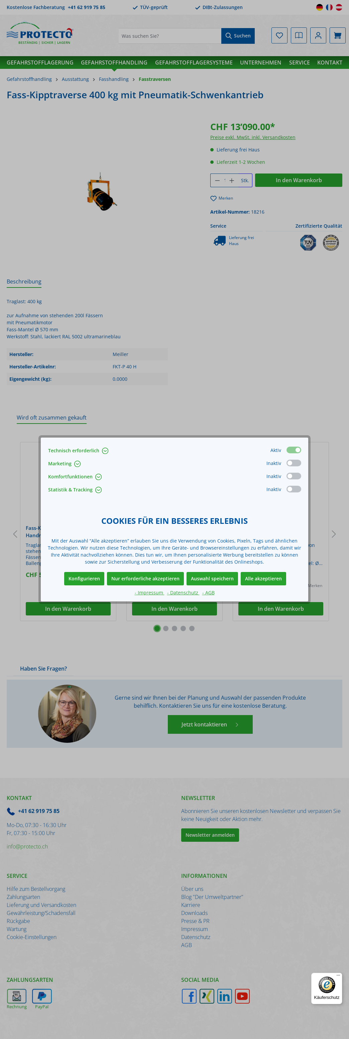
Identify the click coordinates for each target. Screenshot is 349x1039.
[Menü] (338, 977)
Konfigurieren (84, 578)
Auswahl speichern (212, 578)
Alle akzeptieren (263, 578)
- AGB (208, 592)
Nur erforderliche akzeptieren (145, 578)
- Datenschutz (183, 592)
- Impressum (149, 592)
